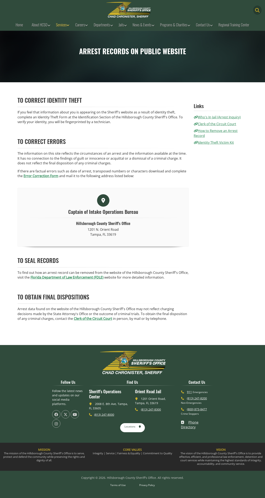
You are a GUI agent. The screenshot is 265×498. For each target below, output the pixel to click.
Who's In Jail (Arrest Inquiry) (217, 117)
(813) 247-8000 (104, 415)
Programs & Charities (173, 24)
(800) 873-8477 (197, 409)
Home (19, 24)
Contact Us (203, 24)
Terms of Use (118, 485)
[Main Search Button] (257, 10)
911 (189, 392)
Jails (121, 24)
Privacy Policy (147, 485)
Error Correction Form (40, 176)
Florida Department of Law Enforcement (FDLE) (66, 277)
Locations (132, 426)
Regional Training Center (233, 24)
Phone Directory (189, 424)
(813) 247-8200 (197, 398)
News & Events (141, 24)
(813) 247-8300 (151, 409)
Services (61, 24)
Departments (102, 24)
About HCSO (39, 24)
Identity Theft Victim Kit (214, 142)
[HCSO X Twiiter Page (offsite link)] (65, 414)
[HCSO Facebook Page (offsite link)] (56, 414)
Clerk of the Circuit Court (93, 318)
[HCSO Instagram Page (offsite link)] (56, 423)
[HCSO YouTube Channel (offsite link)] (75, 414)
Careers (80, 24)
